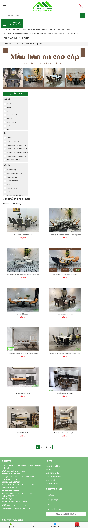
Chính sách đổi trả (51, 480)
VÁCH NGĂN (38, 30)
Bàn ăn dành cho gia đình (65, 388)
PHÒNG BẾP (29, 30)
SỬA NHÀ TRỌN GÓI (48, 34)
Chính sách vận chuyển (53, 476)
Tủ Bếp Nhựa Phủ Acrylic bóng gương (65, 428)
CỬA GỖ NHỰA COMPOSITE (14, 34)
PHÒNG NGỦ (20, 30)
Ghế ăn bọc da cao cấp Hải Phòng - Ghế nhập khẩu (65, 230)
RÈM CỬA (68, 30)
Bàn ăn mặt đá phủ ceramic (65, 309)
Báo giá (48, 469)
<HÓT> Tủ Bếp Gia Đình (23, 428)
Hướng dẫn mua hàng (53, 466)
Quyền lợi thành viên (52, 473)
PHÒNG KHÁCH (9, 30)
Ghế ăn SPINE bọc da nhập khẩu (23, 230)
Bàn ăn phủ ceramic (23, 309)
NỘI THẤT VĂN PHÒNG (32, 34)
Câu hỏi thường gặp (52, 483)
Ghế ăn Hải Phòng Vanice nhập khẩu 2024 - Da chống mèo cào (23, 269)
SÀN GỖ (62, 30)
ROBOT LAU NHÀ (10, 38)
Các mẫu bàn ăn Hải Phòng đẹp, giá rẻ (65, 269)
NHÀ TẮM (55, 30)
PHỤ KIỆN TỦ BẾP (22, 38)
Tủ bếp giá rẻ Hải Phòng (23, 388)
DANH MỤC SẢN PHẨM (15, 23)
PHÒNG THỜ (47, 30)
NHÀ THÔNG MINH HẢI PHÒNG (66, 34)
